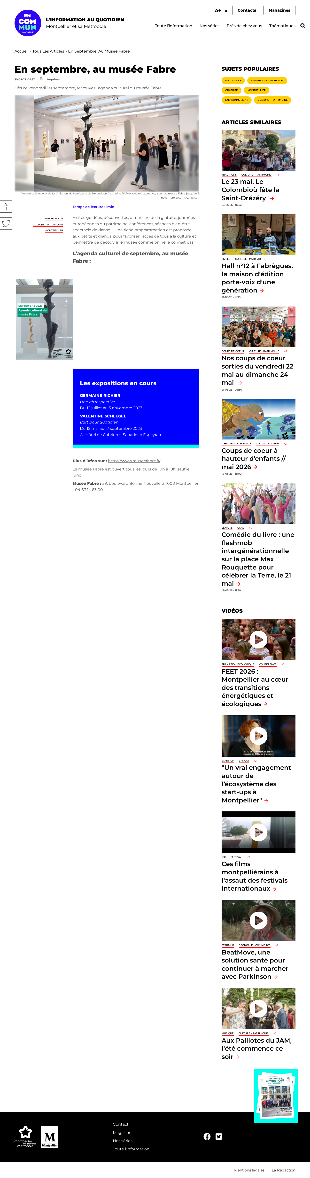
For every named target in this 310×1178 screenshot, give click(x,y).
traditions (229, 174)
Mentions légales (249, 1170)
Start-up (228, 760)
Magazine (122, 1132)
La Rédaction (283, 1170)
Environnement (236, 100)
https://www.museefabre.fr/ (134, 461)
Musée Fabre (54, 218)
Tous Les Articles (48, 51)
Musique (228, 1033)
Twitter (6, 223)
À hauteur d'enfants (236, 443)
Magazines (279, 10)
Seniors (227, 527)
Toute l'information (173, 25)
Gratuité (231, 90)
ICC (224, 857)
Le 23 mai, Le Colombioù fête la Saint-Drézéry (250, 189)
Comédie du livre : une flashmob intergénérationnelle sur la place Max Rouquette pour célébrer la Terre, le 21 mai (258, 559)
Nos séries (209, 25)
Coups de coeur (233, 351)
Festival (236, 857)
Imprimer (54, 79)
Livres (226, 259)
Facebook (6, 206)
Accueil (22, 51)
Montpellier (54, 230)
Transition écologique (238, 664)
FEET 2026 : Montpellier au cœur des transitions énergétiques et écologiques (255, 688)
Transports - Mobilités (267, 80)
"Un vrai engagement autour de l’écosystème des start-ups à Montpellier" (256, 784)
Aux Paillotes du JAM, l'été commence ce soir (257, 1048)
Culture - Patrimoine (48, 224)
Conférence (268, 664)
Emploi (244, 760)
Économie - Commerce (255, 945)
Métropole (233, 80)
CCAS (240, 527)
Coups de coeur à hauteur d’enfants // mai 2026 (254, 458)
